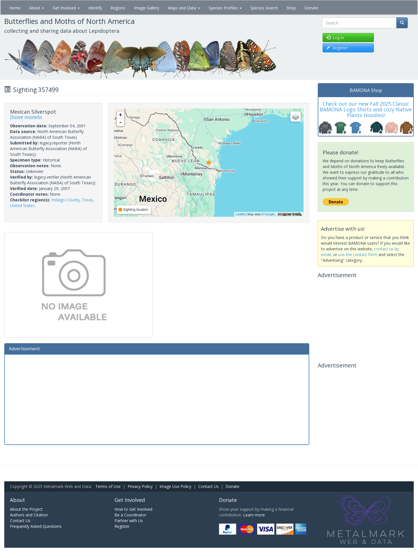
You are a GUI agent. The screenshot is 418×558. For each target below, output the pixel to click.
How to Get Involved (133, 509)
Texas (87, 200)
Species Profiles (225, 8)
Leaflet (240, 214)
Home (15, 8)
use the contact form (357, 254)
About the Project (26, 509)
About (36, 8)
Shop (291, 8)
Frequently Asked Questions (36, 526)
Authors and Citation (29, 515)
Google (269, 214)
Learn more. (254, 515)
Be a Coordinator (130, 515)
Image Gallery (146, 8)
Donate (311, 8)
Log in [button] (335, 37)
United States (22, 205)
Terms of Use (108, 486)
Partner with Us (128, 520)
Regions (117, 8)
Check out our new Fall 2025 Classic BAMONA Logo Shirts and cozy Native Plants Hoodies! (366, 109)
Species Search (264, 8)
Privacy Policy (140, 486)
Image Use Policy (175, 486)
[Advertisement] (156, 399)
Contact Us (208, 486)
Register (122, 526)
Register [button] (337, 47)
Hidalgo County (65, 200)
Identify (95, 8)
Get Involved (66, 8)
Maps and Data (184, 8)
